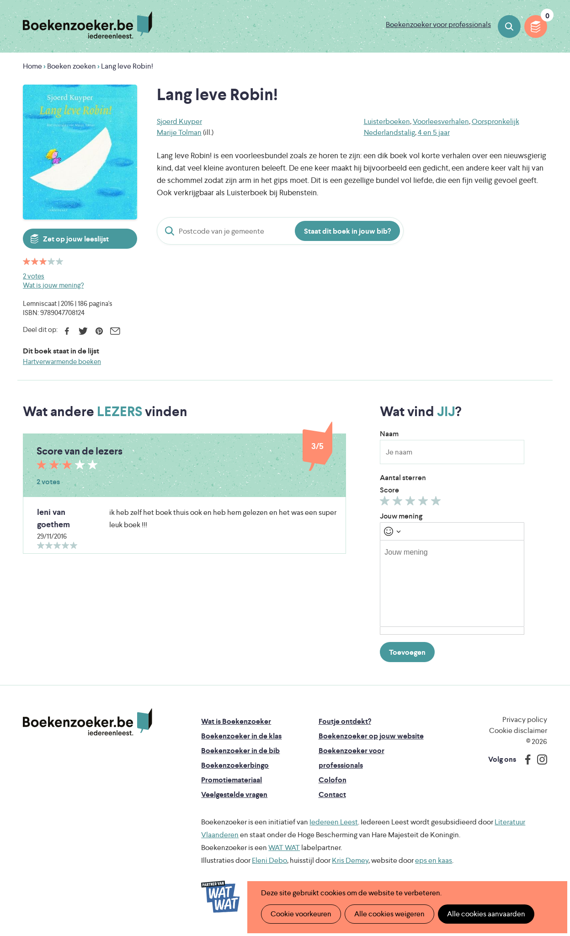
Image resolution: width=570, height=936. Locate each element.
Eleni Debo (269, 860)
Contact (332, 794)
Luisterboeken (387, 121)
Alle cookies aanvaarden (486, 914)
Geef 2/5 (399, 503)
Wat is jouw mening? (53, 285)
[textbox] (452, 583)
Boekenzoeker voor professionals (438, 24)
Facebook (67, 331)
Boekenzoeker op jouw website (371, 736)
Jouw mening (401, 516)
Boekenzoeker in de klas (241, 736)
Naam (389, 434)
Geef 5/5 (437, 503)
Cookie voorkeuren (301, 914)
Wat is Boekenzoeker (236, 721)
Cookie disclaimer (518, 730)
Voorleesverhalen (441, 121)
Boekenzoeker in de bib (240, 750)
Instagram (539, 759)
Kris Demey (350, 860)
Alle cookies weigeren (389, 914)
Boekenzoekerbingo (235, 765)
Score (389, 490)
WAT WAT (284, 847)
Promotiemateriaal (231, 780)
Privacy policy (524, 719)
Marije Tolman (179, 132)
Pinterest (99, 331)
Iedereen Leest (333, 822)
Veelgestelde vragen (234, 794)
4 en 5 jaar (434, 132)
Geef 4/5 (424, 503)
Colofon (332, 780)
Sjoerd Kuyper (179, 121)
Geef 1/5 (386, 503)
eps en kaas (433, 860)
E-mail (115, 331)
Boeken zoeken (509, 26)
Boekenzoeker (87, 25)
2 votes (33, 276)
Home (32, 66)
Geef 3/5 (411, 503)
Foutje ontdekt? (345, 721)
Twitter (83, 331)
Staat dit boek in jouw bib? (347, 231)
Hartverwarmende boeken (62, 361)
